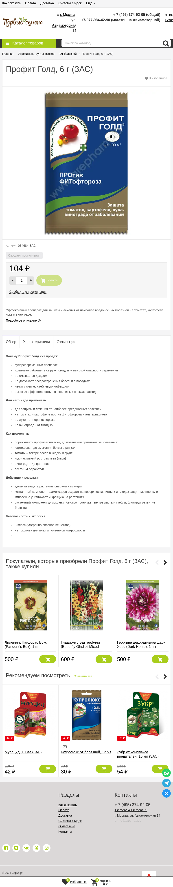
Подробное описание (21, 320)
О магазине (66, 826)
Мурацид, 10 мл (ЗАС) (23, 752)
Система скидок (69, 3)
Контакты (65, 831)
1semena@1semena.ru (131, 810)
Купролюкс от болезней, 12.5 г (86, 752)
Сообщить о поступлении (27, 291)
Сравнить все (83, 676)
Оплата (30, 3)
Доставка (47, 3)
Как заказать (11, 3)
